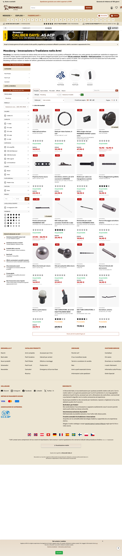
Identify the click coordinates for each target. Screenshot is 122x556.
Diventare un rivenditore (113, 361)
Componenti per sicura (37, 195)
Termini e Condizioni (52, 546)
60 (93, 100)
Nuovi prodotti (5, 361)
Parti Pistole (29, 361)
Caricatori (57, 328)
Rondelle (84, 56)
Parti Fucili (28, 365)
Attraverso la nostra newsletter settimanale (17, 261)
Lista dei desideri (117, 7)
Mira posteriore (36, 328)
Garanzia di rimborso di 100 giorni (108, 1)
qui (97, 543)
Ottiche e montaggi (46, 361)
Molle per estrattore (37, 151)
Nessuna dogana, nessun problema (15, 250)
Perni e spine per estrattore (104, 240)
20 (88, 100)
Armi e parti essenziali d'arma (81, 369)
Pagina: (108, 100)
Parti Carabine (29, 357)
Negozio (6, 16)
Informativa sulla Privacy (113, 369)
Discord (5, 391)
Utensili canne (80, 240)
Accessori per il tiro (46, 353)
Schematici (4, 365)
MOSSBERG (35, 129)
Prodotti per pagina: (80, 100)
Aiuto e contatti (9, 1)
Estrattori (57, 195)
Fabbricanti (33, 16)
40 (91, 100)
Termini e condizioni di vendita (81, 361)
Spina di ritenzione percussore (105, 284)
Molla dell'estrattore (39, 131)
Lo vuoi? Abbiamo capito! (13, 238)
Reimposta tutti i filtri (17, 65)
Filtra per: (37, 94)
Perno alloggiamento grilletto (109, 177)
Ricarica (27, 373)
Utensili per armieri (46, 357)
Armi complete (30, 353)
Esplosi (19, 16)
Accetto (59, 552)
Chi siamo (108, 357)
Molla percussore (95, 56)
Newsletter (4, 369)
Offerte (116, 15)
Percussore (81, 266)
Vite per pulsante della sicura (64, 266)
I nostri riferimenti (111, 365)
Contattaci (108, 353)
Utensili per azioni (58, 151)
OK (27, 199)
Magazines (79, 151)
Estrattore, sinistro (105, 310)
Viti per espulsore (74, 56)
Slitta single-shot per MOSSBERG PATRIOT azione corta (86, 134)
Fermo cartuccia (36, 240)
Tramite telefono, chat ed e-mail (14, 244)
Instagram (15, 391)
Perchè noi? (75, 353)
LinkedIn (38, 391)
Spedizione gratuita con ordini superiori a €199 (56, 1)
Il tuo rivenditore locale (78, 357)
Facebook (27, 391)
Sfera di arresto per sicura (41, 266)
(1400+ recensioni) (66, 23)
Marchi (3, 353)
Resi (72, 365)
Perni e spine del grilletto (104, 195)
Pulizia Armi (44, 365)
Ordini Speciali (109, 373)
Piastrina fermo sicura (40, 177)
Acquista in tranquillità (12, 256)
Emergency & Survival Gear (49, 369)
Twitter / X (49, 391)
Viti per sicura (57, 284)
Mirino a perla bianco (39, 310)
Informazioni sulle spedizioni (80, 373)
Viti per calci (79, 195)
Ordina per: (38, 100)
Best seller (4, 357)
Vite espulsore (104, 131)
